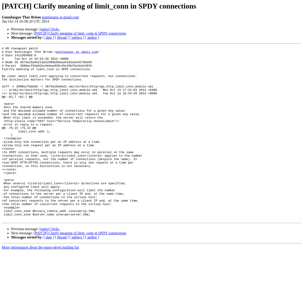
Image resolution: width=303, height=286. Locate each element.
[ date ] (49, 37)
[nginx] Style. (50, 29)
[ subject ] (77, 37)
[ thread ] (62, 37)
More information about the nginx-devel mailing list (40, 282)
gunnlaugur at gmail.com (60, 17)
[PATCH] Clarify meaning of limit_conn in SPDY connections (80, 33)
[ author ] (92, 37)
